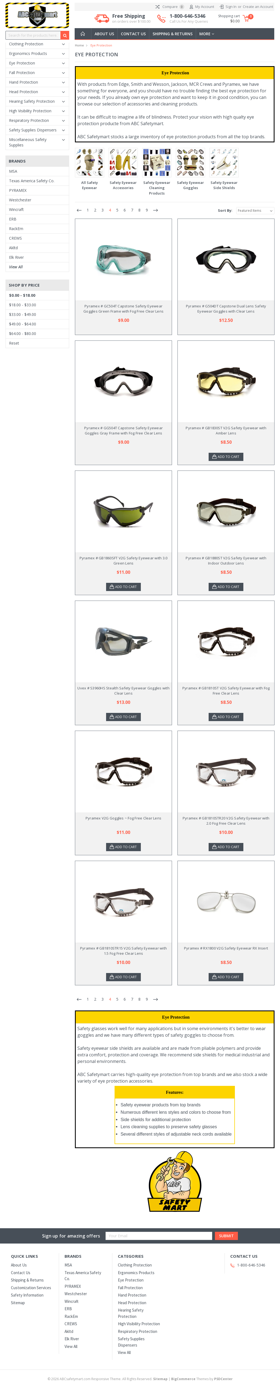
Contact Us (133, 33)
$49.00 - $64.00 (22, 324)
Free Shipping (131, 18)
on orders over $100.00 (131, 21)
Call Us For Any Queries (189, 21)
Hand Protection (23, 82)
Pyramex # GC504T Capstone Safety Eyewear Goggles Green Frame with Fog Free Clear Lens (123, 309)
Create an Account (258, 6)
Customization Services (31, 1287)
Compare (169, 7)
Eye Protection (22, 63)
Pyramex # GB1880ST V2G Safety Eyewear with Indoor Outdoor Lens (226, 561)
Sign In (231, 6)
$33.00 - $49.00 (22, 314)
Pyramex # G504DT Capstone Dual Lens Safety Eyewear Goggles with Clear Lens (226, 309)
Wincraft (16, 209)
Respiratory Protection (29, 120)
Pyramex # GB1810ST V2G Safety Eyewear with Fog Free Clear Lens (226, 691)
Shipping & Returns (172, 33)
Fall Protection (22, 72)
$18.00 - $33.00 (22, 304)
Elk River (16, 257)
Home (79, 45)
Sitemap (18, 1302)
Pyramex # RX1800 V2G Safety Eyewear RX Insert (226, 948)
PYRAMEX (18, 190)
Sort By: (225, 210)
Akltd (13, 247)
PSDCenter (223, 1379)
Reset (14, 343)
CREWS (15, 238)
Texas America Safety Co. (31, 180)
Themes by (202, 1379)
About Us (104, 33)
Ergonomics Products (28, 53)
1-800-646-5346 (189, 18)
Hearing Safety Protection (32, 101)
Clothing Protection (26, 43)
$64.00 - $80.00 (22, 333)
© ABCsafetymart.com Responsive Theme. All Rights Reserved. (108, 1379)
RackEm (16, 228)
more (206, 33)
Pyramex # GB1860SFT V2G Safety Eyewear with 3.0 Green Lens (124, 561)
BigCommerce (183, 1379)
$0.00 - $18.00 (22, 295)
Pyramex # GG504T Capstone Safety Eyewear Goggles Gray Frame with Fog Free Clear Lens (123, 430)
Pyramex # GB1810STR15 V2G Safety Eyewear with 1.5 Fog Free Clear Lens (123, 951)
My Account (202, 7)
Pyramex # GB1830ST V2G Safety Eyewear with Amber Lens (226, 430)
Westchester (20, 199)
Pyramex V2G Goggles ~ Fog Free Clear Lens (123, 818)
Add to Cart (229, 456)
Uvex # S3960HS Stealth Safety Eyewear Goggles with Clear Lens (123, 691)
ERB (12, 219)
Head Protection (23, 91)
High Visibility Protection (30, 110)
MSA (13, 171)
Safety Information (27, 1295)
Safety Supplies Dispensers (33, 130)
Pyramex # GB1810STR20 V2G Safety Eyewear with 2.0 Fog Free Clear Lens (226, 821)
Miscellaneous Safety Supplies (27, 142)
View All (16, 266)
